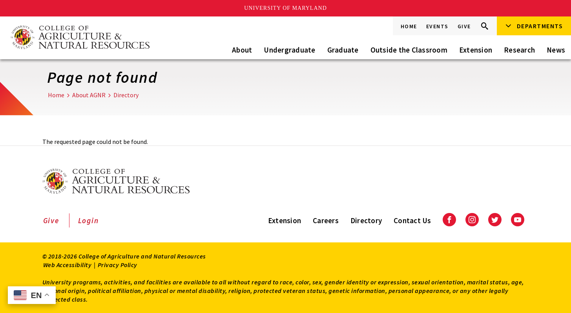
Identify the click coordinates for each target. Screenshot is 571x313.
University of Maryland (285, 8)
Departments (540, 26)
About (242, 50)
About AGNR (89, 95)
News (556, 50)
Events (437, 26)
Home (409, 26)
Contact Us (412, 220)
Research (519, 50)
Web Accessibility (67, 265)
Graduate (343, 50)
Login (88, 220)
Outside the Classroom (408, 50)
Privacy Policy (117, 265)
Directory (126, 95)
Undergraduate (289, 50)
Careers (326, 220)
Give (464, 26)
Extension (475, 50)
